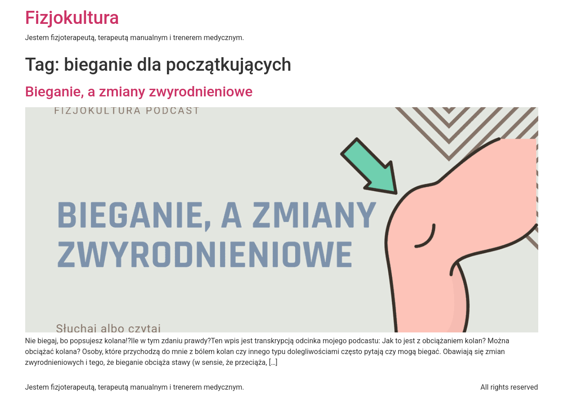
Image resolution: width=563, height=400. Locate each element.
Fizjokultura (72, 17)
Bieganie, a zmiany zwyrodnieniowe (139, 91)
